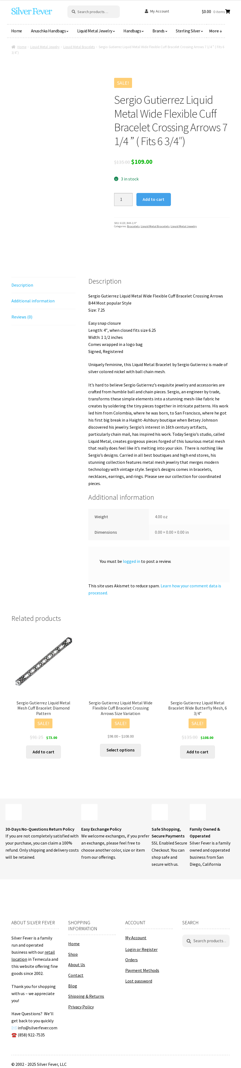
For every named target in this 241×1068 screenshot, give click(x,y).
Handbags (132, 30)
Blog (72, 986)
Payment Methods (142, 970)
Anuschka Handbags (48, 30)
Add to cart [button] (43, 751)
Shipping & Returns (86, 996)
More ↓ (215, 30)
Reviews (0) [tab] (21, 317)
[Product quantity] (123, 199)
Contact (75, 975)
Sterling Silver (188, 30)
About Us (76, 964)
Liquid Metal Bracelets (79, 47)
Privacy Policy (81, 1006)
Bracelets (133, 226)
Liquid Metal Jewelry (94, 30)
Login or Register (141, 949)
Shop (73, 954)
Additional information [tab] (33, 300)
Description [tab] (22, 285)
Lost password (138, 981)
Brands (158, 30)
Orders (131, 959)
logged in (131, 561)
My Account (159, 11)
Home (16, 30)
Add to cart (153, 199)
